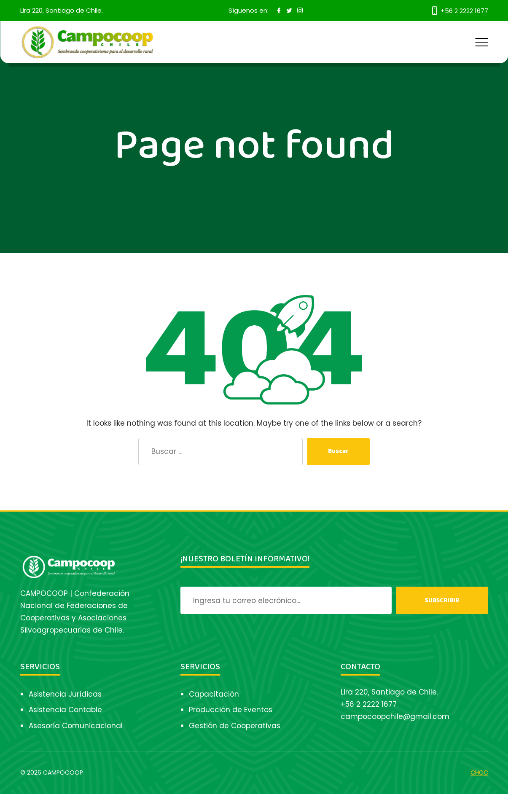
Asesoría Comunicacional (76, 726)
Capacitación (214, 694)
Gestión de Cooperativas (234, 726)
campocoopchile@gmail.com (395, 716)
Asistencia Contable (65, 710)
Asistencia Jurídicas (65, 694)
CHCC (479, 772)
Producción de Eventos (230, 710)
